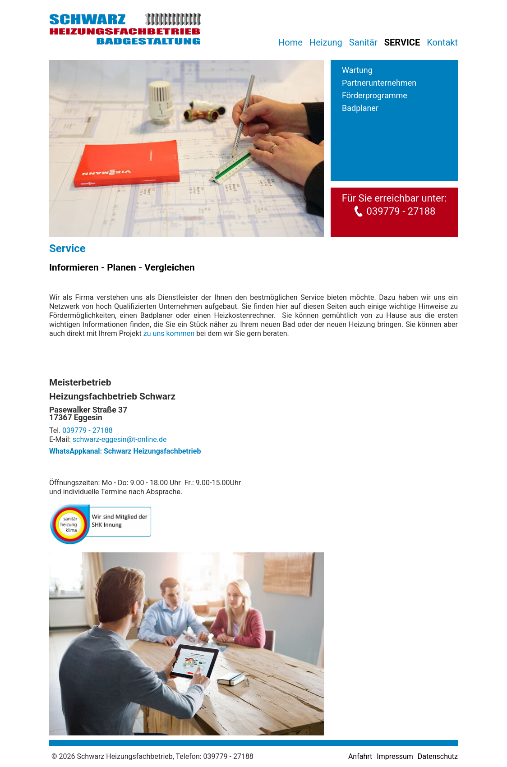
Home (290, 42)
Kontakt (442, 42)
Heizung (325, 42)
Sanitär (363, 42)
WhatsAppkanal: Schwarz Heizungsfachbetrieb (125, 451)
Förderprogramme (374, 95)
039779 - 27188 (400, 211)
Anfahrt (360, 756)
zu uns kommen (168, 333)
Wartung (357, 70)
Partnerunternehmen (379, 82)
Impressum (395, 756)
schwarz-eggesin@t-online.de (120, 439)
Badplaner (360, 108)
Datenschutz (438, 756)
